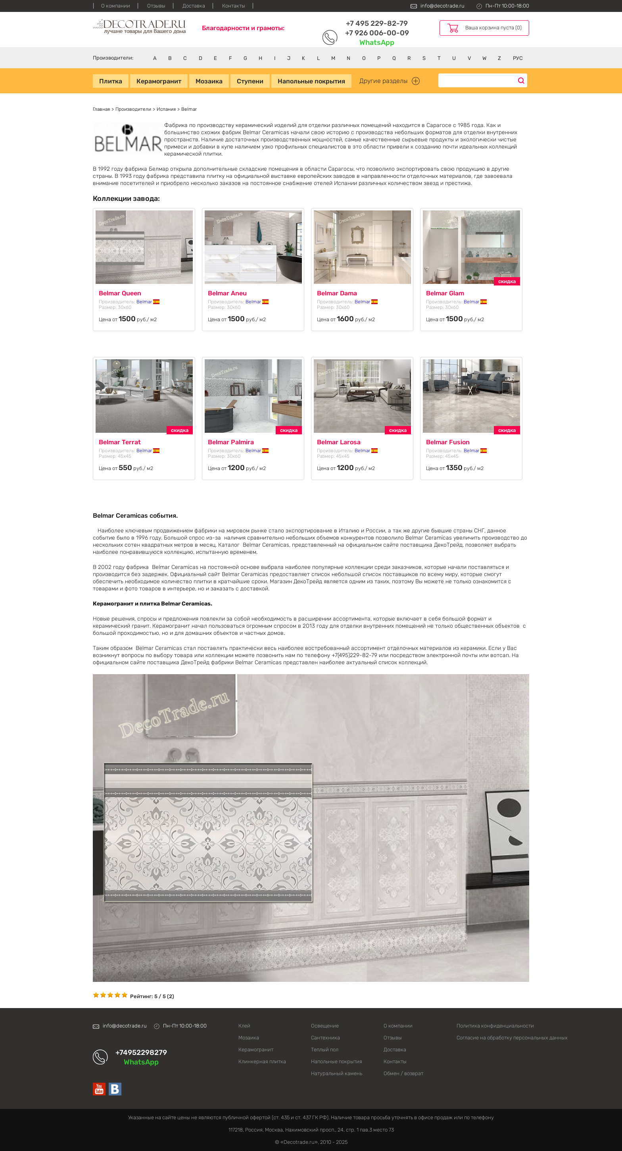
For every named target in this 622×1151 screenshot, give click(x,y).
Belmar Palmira (231, 442)
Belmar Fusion (448, 442)
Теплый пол (324, 1050)
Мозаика (209, 81)
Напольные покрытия (311, 81)
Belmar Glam (445, 293)
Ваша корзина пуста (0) (493, 28)
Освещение (325, 1026)
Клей (244, 1026)
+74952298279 (141, 1052)
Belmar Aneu (227, 293)
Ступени (250, 81)
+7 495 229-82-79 (377, 23)
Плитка (110, 81)
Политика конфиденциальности (493, 1026)
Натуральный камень (336, 1073)
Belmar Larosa (339, 442)
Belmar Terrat (120, 442)
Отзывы (156, 6)
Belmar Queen (120, 293)
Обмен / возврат (403, 1073)
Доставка (193, 6)
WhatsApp (376, 42)
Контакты (233, 6)
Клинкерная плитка (262, 1061)
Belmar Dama (337, 293)
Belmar (147, 302)
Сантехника (325, 1038)
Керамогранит (158, 81)
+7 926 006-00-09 (377, 33)
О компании (115, 6)
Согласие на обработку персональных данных (493, 1038)
